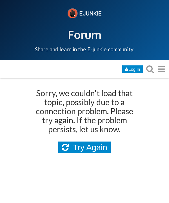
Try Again (84, 147)
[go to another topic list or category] (161, 68)
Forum (84, 34)
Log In (132, 69)
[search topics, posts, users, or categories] (149, 68)
